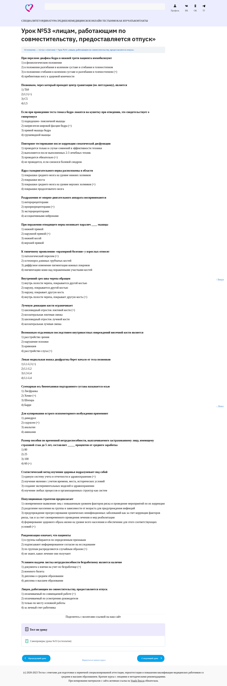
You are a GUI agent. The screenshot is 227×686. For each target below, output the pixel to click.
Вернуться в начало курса (93, 658)
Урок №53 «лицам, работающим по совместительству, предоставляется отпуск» (96, 48)
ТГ (204, 8)
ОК (195, 8)
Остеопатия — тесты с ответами (39, 48)
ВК (186, 8)
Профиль (175, 8)
